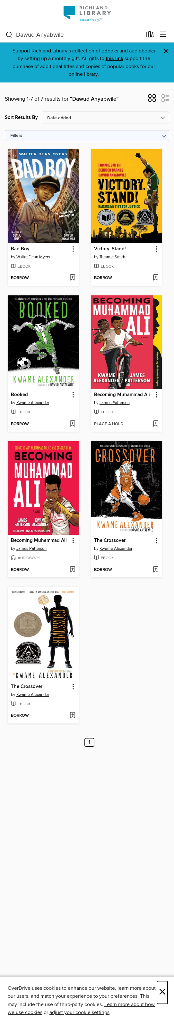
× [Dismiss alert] (166, 51)
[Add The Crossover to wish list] (156, 570)
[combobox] (74, 35)
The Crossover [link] (110, 540)
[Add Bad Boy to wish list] (72, 278)
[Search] (9, 35)
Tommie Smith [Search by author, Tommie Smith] (112, 257)
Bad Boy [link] (20, 249)
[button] (152, 100)
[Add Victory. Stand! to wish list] (156, 278)
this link (114, 58)
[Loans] (150, 35)
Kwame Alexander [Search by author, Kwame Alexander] (32, 402)
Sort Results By (21, 117)
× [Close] (162, 992)
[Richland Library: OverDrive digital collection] (87, 13)
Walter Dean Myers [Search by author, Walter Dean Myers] (33, 257)
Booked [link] (19, 395)
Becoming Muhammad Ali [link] (122, 395)
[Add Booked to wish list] (72, 424)
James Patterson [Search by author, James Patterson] (115, 402)
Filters (16, 135)
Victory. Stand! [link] (110, 249)
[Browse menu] (163, 34)
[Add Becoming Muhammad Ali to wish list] (156, 424)
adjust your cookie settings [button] (79, 1012)
